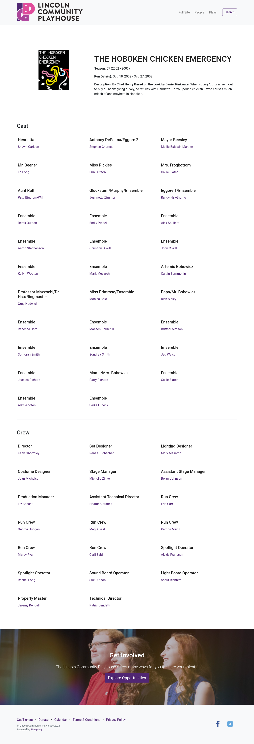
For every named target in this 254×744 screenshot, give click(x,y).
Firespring (36, 729)
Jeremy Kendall (28, 605)
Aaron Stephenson (31, 248)
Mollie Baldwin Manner (177, 147)
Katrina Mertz (170, 529)
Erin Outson (97, 172)
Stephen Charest (101, 147)
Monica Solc (98, 299)
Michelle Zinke (99, 478)
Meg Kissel (97, 529)
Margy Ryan (26, 555)
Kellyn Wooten (28, 273)
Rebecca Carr (27, 329)
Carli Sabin (97, 555)
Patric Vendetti (99, 605)
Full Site (184, 12)
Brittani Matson (172, 329)
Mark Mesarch (99, 273)
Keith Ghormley (28, 453)
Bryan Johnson (171, 478)
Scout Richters (171, 580)
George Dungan (29, 529)
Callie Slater (169, 172)
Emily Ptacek (98, 223)
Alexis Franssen (172, 555)
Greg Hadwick (28, 304)
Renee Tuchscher (101, 453)
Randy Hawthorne (173, 197)
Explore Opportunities (127, 677)
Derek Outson (27, 223)
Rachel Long (26, 580)
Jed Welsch (169, 354)
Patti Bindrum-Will (30, 197)
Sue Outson (97, 580)
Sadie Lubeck (98, 405)
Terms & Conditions (86, 720)
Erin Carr (167, 504)
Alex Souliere (170, 223)
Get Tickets (25, 720)
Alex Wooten (27, 405)
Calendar (60, 720)
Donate (43, 720)
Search (230, 12)
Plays (212, 12)
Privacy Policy (116, 720)
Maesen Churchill (101, 329)
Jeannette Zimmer (102, 197)
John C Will (169, 248)
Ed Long (23, 172)
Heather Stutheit (101, 504)
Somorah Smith (29, 354)
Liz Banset (25, 504)
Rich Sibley (168, 299)
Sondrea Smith (99, 354)
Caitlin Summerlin (173, 273)
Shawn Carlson (28, 147)
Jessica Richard (29, 380)
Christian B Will (100, 248)
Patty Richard (98, 380)
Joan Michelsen (29, 478)
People (199, 12)
